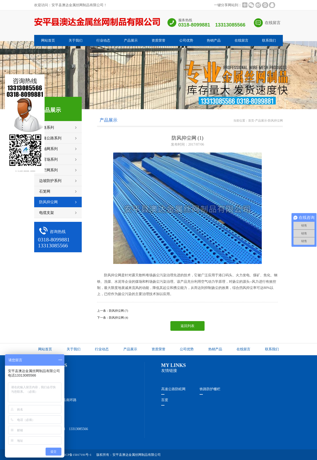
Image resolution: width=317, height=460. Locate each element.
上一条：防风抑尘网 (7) (112, 310)
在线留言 (273, 23)
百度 (164, 400)
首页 (251, 120)
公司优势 (186, 40)
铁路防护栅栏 (210, 389)
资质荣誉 (158, 40)
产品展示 (131, 40)
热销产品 (214, 40)
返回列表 (187, 326)
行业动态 (103, 40)
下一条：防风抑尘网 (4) (112, 317)
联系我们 (269, 40)
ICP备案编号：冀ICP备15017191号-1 (65, 455)
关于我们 (75, 40)
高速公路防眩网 (173, 389)
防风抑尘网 (275, 120)
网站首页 (48, 40)
